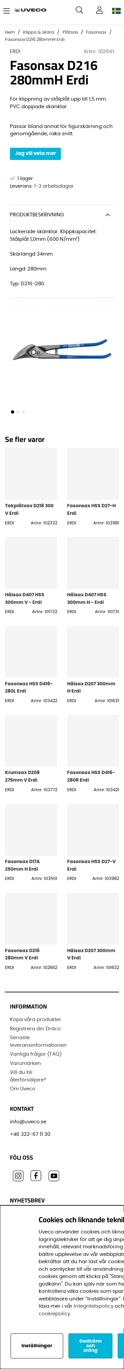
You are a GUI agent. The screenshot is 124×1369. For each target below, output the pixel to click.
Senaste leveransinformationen (38, 1041)
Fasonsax (96, 32)
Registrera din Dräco (35, 1028)
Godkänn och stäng (90, 1346)
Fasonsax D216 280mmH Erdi (34, 40)
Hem (10, 32)
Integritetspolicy (93, 1306)
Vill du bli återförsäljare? (28, 1076)
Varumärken (25, 1063)
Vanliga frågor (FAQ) (36, 1054)
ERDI (15, 51)
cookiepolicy (54, 1313)
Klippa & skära (38, 32)
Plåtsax (70, 32)
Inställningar (36, 1346)
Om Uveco (22, 1088)
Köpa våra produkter (35, 1019)
